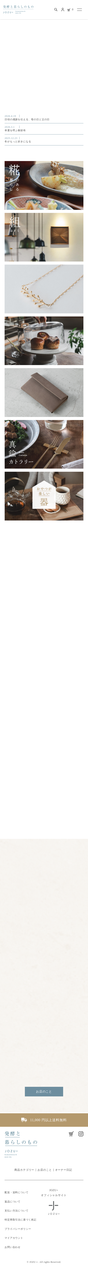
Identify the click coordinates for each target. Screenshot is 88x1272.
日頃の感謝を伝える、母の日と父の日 (44, 117)
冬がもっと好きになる (44, 139)
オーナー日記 (63, 1169)
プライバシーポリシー (18, 1228)
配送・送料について (17, 1192)
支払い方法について (17, 1210)
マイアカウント (14, 1237)
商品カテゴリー (24, 1169)
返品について (12, 1201)
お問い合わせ (12, 1247)
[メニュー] (79, 9)
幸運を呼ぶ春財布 (44, 128)
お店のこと (44, 1091)
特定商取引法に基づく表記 (20, 1219)
